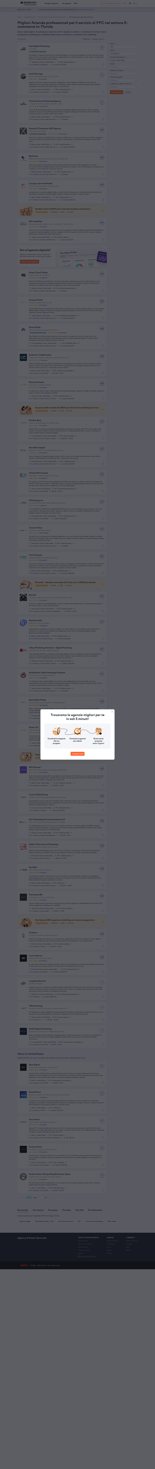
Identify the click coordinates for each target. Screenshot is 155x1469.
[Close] (112, 711)
